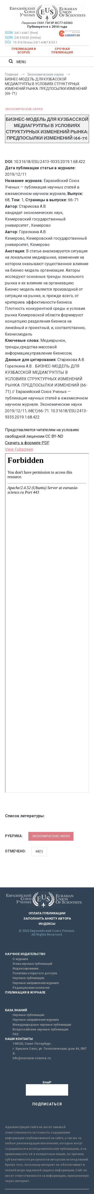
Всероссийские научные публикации (40, 1029)
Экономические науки (24, 109)
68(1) (39, 851)
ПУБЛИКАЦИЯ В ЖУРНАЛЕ (25, 992)
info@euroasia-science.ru (32, 1058)
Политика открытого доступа (35, 973)
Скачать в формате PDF (27, 442)
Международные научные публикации (42, 1024)
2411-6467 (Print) (26, 33)
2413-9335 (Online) (27, 37)
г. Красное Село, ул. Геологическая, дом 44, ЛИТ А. (50, 1051)
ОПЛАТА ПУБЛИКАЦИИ (47, 913)
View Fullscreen (19, 449)
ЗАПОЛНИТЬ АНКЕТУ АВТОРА (47, 918)
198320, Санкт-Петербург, (32, 1043)
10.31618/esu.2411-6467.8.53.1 (35, 42)
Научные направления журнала (36, 983)
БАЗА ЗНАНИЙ (16, 1010)
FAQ (16, 1034)
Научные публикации (28, 978)
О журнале (20, 959)
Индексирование (26, 968)
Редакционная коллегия (31, 988)
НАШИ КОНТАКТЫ (19, 1039)
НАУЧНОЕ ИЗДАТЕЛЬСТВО (25, 954)
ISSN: (9, 33)
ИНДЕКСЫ (47, 924)
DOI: (8, 42)
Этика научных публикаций (32, 964)
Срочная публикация (62, 50)
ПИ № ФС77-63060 (58, 23)
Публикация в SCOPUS (24, 50)
